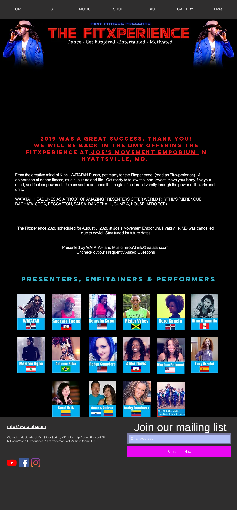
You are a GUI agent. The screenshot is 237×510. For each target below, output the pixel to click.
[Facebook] (24, 462)
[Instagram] (35, 462)
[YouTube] (12, 462)
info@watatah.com (152, 247)
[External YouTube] (118, 83)
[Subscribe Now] (179, 451)
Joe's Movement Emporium (144, 152)
